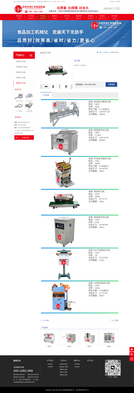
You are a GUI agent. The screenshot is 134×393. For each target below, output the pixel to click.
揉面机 (69, 346)
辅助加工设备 (21, 83)
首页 (100, 52)
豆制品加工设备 (21, 67)
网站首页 (19, 17)
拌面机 (89, 346)
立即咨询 (111, 84)
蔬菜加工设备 (21, 72)
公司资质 (50, 366)
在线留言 (112, 1)
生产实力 (67, 17)
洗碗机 (116, 320)
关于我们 (31, 17)
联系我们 (118, 1)
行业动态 (76, 366)
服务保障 (79, 17)
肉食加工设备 (21, 77)
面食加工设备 (21, 61)
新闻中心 (55, 17)
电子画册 (114, 17)
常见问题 (76, 364)
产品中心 (43, 17)
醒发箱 (109, 346)
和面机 (47, 320)
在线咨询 (21, 137)
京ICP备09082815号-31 (82, 390)
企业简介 (50, 364)
